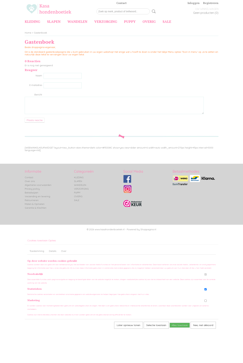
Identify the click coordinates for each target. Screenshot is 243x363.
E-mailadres (35, 85)
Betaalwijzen (31, 192)
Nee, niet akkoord (203, 325)
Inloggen (193, 3)
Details (52, 251)
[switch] (205, 274)
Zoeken (153, 11)
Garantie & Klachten (35, 207)
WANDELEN (77, 21)
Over (63, 251)
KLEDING (32, 21)
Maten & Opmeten (34, 204)
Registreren (210, 3)
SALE (167, 21)
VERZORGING (105, 21)
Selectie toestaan (156, 325)
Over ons (30, 181)
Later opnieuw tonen (128, 325)
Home (28, 32)
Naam (39, 75)
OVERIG (149, 21)
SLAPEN (54, 21)
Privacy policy (32, 188)
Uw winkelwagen (206, 9)
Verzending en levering (37, 196)
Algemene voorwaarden (38, 185)
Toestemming (37, 251)
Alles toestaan (180, 325)
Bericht (38, 94)
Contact (121, 3)
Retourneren (32, 200)
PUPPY (130, 21)
